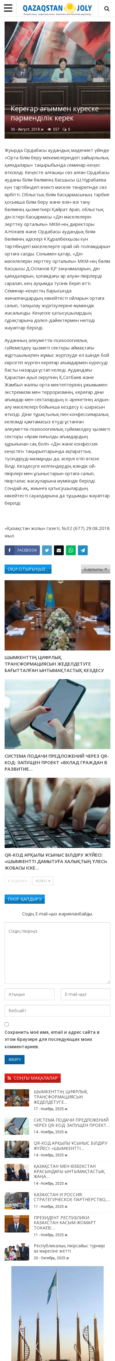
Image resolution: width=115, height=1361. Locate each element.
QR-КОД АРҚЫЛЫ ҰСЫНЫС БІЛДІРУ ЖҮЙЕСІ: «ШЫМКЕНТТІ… (70, 1145)
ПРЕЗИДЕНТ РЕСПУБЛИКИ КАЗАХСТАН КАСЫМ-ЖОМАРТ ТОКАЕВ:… (65, 1223)
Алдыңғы (18, 880)
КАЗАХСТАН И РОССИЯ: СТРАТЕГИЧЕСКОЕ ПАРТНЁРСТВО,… (72, 1197)
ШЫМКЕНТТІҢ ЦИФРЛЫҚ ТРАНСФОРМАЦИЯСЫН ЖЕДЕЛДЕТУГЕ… (60, 1097)
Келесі (43, 880)
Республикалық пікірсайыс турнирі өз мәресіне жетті (69, 1248)
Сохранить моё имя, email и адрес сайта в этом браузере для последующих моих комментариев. (52, 1039)
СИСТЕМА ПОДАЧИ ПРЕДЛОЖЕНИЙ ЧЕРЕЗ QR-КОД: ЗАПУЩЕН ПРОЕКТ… (72, 1122)
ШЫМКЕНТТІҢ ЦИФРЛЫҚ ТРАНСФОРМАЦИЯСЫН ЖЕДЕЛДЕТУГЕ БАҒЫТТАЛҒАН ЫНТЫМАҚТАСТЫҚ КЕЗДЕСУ (54, 663)
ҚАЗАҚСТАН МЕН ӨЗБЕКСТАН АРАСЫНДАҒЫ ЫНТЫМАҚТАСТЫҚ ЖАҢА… (69, 1171)
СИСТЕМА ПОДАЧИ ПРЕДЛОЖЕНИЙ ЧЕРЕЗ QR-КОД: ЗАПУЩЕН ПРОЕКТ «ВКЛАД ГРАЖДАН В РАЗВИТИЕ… (57, 762)
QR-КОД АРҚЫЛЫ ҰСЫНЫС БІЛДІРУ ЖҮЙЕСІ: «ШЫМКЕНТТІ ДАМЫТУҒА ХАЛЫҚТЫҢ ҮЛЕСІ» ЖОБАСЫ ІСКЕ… (56, 861)
